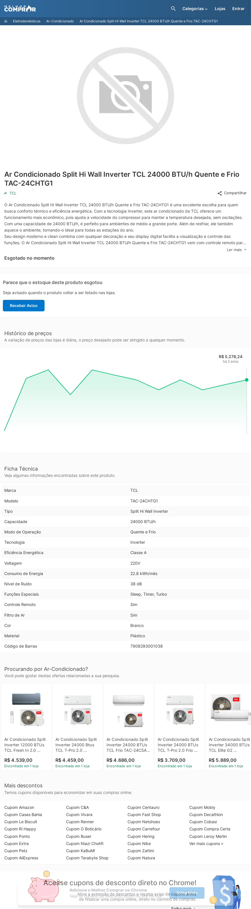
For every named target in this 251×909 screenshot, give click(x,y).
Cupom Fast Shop (144, 814)
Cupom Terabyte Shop (87, 857)
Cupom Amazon (19, 807)
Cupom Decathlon (206, 814)
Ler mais (237, 249)
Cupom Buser (78, 836)
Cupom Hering (141, 836)
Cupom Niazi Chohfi (84, 843)
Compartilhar (232, 193)
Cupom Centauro (143, 807)
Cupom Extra (16, 843)
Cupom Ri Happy (20, 828)
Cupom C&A (77, 807)
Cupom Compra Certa (209, 828)
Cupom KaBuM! (80, 850)
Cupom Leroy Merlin (208, 836)
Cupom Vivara (79, 814)
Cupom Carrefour (144, 828)
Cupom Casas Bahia (23, 814)
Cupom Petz (16, 850)
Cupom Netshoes (144, 821)
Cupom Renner (80, 821)
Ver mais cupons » (206, 843)
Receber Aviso (24, 305)
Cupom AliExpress (21, 857)
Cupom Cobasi (203, 821)
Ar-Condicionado (60, 21)
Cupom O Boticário (83, 828)
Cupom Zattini (141, 850)
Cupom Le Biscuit (20, 821)
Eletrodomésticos (26, 21)
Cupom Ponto (17, 836)
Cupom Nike (139, 843)
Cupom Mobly (202, 807)
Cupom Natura (141, 857)
